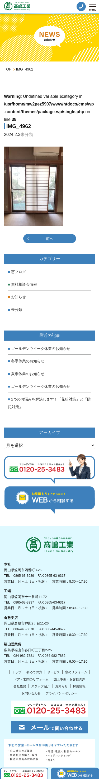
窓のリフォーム (76, 672)
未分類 (16, 309)
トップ (16, 672)
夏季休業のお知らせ (27, 374)
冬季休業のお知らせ (27, 361)
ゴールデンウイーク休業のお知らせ (40, 348)
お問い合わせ (31, 693)
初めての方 (34, 672)
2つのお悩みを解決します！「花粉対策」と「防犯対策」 (49, 403)
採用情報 (79, 686)
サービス (53, 672)
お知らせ (18, 297)
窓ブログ (18, 272)
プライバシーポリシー (61, 693)
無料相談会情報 (24, 284)
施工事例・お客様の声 (69, 679)
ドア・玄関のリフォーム (31, 679)
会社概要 (19, 686)
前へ (49, 238)
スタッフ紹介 (40, 686)
